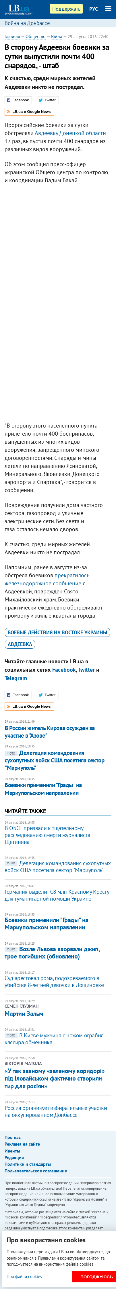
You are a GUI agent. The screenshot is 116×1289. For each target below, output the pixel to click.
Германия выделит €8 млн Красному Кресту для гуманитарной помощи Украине (57, 895)
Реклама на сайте (22, 1144)
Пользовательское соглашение (36, 1171)
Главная (12, 36)
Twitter (86, 669)
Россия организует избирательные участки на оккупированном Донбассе (56, 1111)
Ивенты (12, 1151)
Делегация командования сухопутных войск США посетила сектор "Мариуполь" (54, 760)
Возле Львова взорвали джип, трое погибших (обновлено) (52, 952)
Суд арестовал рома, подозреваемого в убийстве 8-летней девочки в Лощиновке (54, 981)
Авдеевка (20, 644)
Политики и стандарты (28, 1164)
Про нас (13, 1137)
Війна (56, 36)
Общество (36, 36)
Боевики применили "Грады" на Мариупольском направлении (43, 788)
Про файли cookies (24, 1276)
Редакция (14, 1157)
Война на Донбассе (27, 23)
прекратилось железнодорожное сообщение (47, 579)
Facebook (64, 669)
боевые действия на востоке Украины (57, 632)
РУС (93, 9)
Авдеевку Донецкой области (70, 133)
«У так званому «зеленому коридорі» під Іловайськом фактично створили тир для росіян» (55, 1078)
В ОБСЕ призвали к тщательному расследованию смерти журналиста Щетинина (47, 835)
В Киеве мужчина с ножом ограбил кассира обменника (54, 1039)
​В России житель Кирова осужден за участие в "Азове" (50, 731)
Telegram (16, 678)
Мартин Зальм (24, 1013)
